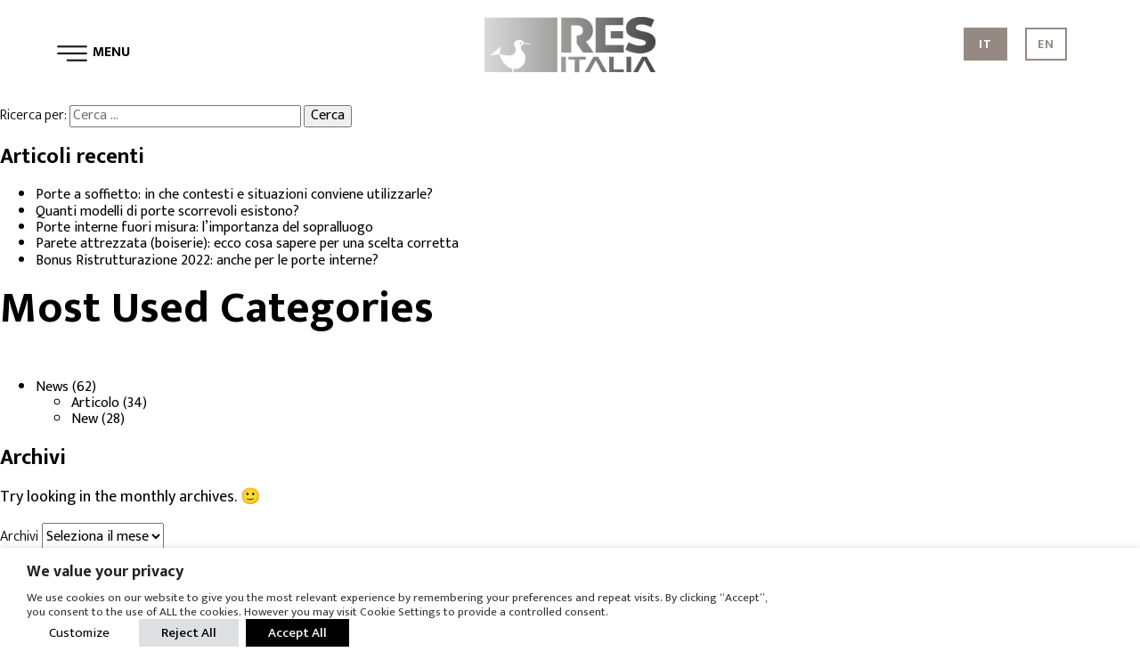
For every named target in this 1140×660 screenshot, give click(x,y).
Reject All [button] (188, 633)
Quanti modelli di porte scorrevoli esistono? (167, 212)
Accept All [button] (297, 633)
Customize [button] (79, 633)
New (84, 419)
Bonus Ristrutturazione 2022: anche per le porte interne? (207, 261)
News (52, 387)
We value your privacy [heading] (105, 572)
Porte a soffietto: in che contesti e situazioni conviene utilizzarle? (234, 195)
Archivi (19, 537)
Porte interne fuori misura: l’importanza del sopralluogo (204, 228)
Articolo (95, 403)
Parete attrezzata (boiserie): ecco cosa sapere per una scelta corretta (247, 244)
